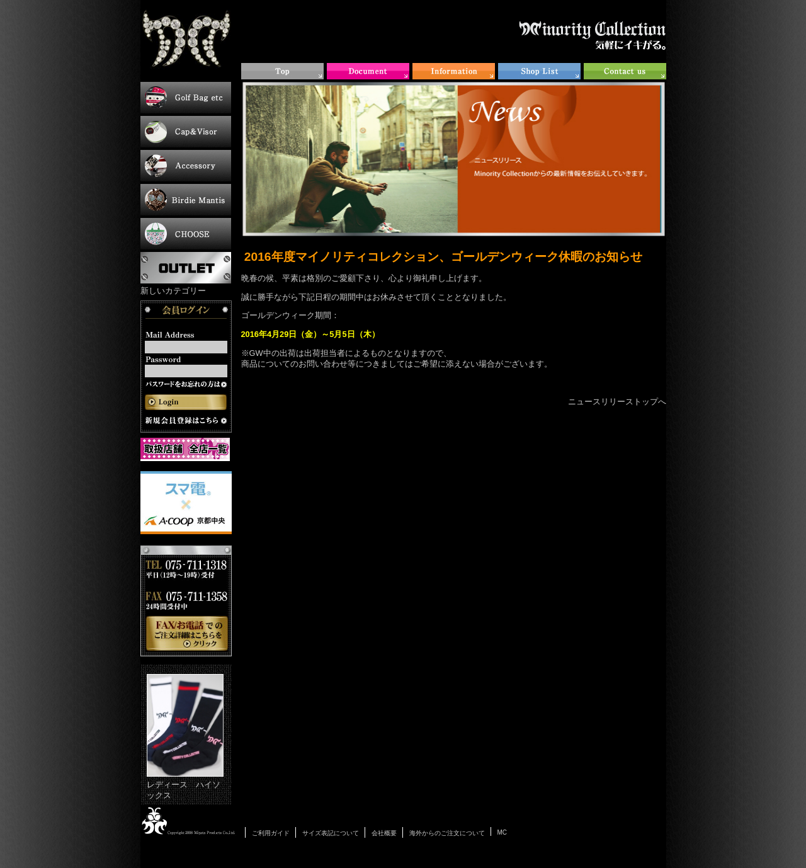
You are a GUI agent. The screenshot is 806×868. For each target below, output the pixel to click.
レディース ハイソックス (185, 737)
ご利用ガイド (271, 833)
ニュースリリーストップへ (617, 401)
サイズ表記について (330, 833)
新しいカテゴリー (173, 290)
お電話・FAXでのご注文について (186, 600)
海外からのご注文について (447, 833)
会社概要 (384, 833)
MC (502, 832)
